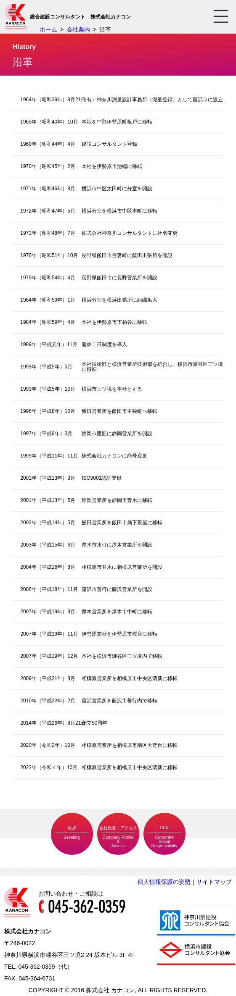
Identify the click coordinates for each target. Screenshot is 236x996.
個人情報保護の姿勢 (164, 881)
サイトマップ (214, 881)
